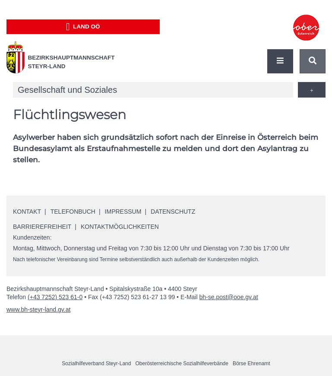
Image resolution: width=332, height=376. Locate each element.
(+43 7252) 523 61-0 (55, 297)
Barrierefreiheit (42, 226)
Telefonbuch (73, 211)
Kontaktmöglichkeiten (120, 226)
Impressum (123, 211)
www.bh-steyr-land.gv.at (38, 309)
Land (83, 27)
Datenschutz (173, 211)
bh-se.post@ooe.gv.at (228, 297)
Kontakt (27, 211)
